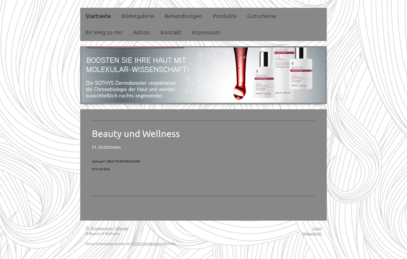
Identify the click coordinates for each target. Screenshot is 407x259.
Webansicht (312, 233)
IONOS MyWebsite (147, 243)
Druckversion (99, 228)
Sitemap (121, 228)
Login (317, 228)
